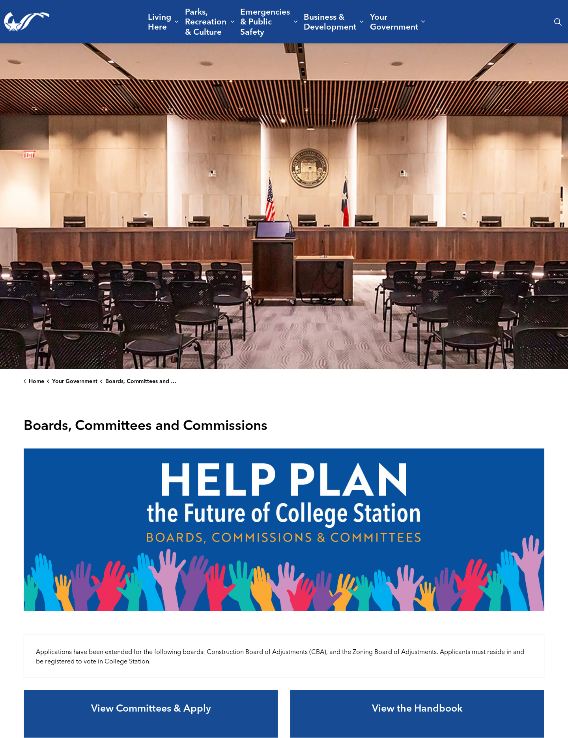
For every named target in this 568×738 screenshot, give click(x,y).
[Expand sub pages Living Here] (176, 21)
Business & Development (330, 21)
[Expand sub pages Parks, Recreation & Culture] (232, 21)
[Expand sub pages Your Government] (423, 21)
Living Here (159, 21)
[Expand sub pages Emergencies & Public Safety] (296, 21)
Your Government (394, 21)
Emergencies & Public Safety (265, 21)
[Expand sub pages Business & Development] (361, 21)
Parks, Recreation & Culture (205, 21)
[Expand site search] (557, 22)
